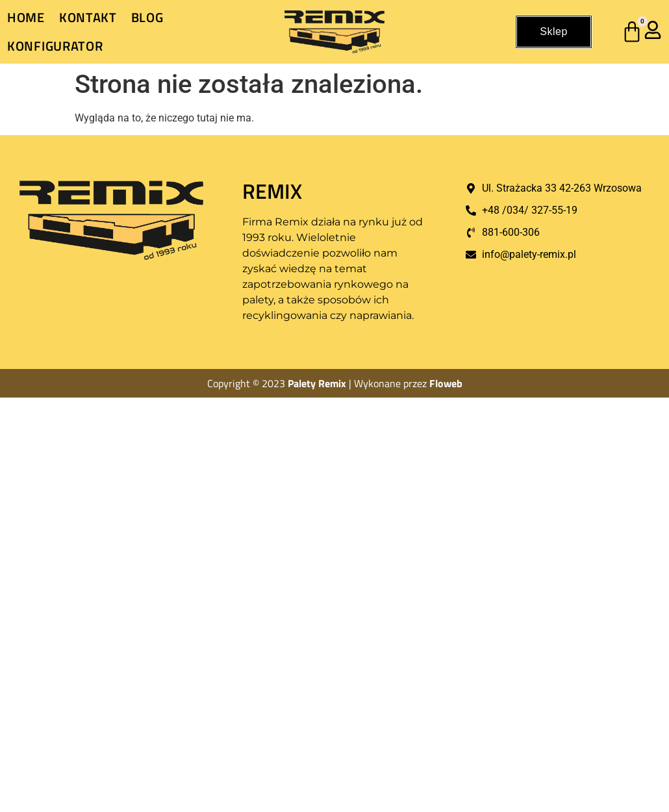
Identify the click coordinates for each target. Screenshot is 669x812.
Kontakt (88, 17)
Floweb (445, 383)
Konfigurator (55, 46)
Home (26, 17)
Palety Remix (317, 383)
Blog (147, 17)
